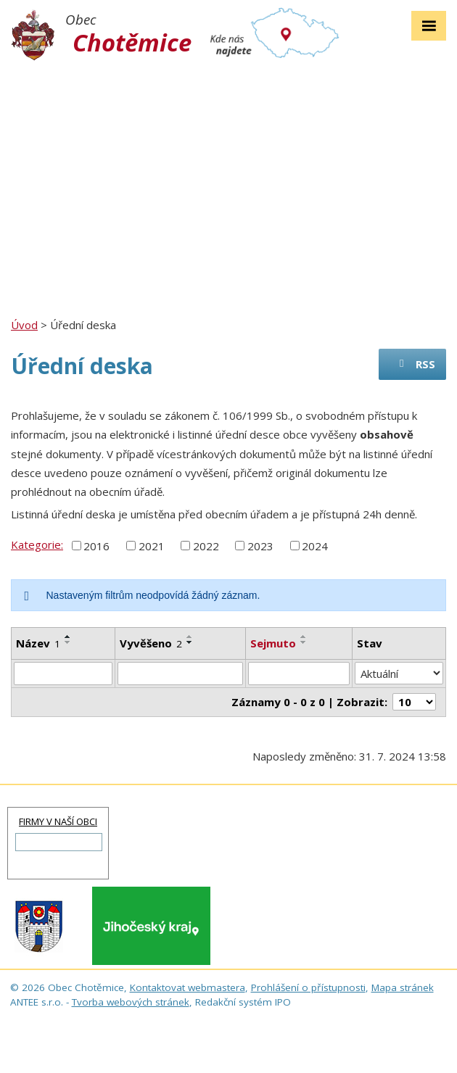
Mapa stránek (402, 987)
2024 (315, 545)
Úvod (24, 325)
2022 (206, 545)
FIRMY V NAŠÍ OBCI (58, 821)
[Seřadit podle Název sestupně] (68, 642)
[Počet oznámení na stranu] (414, 701)
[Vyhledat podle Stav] (399, 673)
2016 (96, 545)
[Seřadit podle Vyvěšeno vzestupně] (190, 636)
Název (38, 643)
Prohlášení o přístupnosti (308, 987)
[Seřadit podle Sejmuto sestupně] (304, 642)
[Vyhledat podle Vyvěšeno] (180, 673)
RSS (415, 364)
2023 (260, 545)
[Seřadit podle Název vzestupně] (68, 636)
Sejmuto (273, 643)
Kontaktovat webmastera (187, 987)
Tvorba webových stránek (130, 1001)
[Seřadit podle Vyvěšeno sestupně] (190, 642)
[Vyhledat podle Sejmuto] (298, 673)
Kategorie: (37, 544)
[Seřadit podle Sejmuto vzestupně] (304, 636)
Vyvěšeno (151, 643)
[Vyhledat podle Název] (63, 673)
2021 (152, 545)
